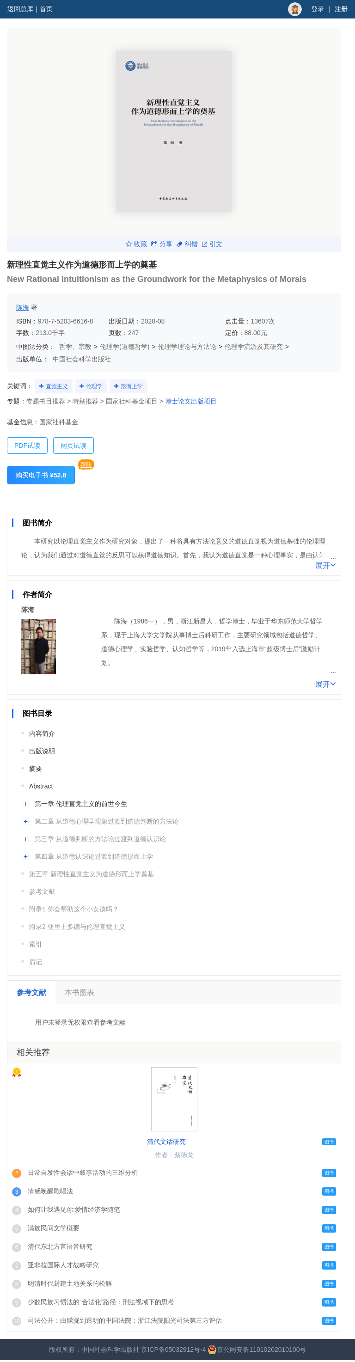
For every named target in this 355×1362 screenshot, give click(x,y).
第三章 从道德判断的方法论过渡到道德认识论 (100, 839)
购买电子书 (41, 475)
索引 (35, 944)
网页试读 (73, 445)
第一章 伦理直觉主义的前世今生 (81, 803)
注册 (341, 8)
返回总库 (20, 8)
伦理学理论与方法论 (187, 346)
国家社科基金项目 (132, 401)
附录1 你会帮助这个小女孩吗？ (74, 909)
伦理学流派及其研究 (254, 346)
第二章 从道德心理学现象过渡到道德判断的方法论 (107, 821)
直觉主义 (57, 386)
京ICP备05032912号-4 (173, 1349)
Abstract (41, 786)
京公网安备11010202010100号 (257, 1349)
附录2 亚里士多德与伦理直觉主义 (77, 926)
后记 (35, 961)
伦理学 (94, 386)
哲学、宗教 (75, 346)
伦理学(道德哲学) (124, 346)
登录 (317, 8)
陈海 (22, 307)
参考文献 (42, 891)
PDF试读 (27, 445)
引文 (212, 244)
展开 (325, 564)
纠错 (187, 244)
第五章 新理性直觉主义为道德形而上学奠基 (91, 874)
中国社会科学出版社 (82, 359)
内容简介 (42, 733)
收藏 (136, 244)
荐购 (86, 464)
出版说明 (42, 751)
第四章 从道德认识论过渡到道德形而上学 (94, 856)
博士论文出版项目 (191, 401)
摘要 (35, 768)
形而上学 (132, 386)
